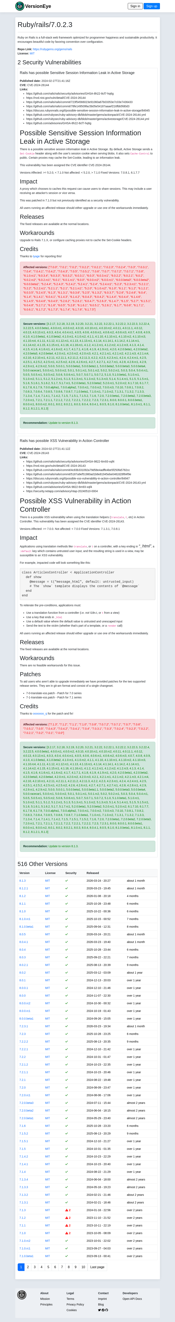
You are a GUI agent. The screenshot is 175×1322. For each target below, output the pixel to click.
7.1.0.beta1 (26, 1256)
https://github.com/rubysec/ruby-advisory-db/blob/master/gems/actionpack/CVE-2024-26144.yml (86, 114)
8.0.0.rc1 (24, 1011)
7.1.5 (22, 1148)
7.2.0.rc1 (24, 1095)
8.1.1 (22, 903)
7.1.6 (22, 1125)
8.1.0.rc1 (24, 919)
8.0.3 (22, 957)
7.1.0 (22, 1233)
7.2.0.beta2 (26, 1110)
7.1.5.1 (23, 1141)
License (50, 873)
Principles (46, 1304)
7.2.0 (22, 1087)
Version (24, 873)
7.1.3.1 (23, 1202)
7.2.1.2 (23, 1064)
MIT (32, 53)
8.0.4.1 (23, 942)
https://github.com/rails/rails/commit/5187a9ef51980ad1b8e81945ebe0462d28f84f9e (78, 474)
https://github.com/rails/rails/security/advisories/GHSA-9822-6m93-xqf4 (70, 461)
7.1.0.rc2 (24, 1240)
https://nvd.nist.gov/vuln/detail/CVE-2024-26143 (56, 465)
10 (83, 1267)
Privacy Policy (75, 1304)
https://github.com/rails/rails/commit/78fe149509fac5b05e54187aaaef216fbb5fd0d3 (78, 106)
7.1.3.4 (23, 1179)
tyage (36, 256)
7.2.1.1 (23, 1072)
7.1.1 (22, 1225)
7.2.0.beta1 (26, 1118)
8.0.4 (22, 949)
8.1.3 (22, 880)
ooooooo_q (40, 713)
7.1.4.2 (23, 1156)
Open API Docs (132, 1298)
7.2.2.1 (23, 1049)
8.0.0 (22, 995)
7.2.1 (22, 1079)
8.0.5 (22, 934)
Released (93, 873)
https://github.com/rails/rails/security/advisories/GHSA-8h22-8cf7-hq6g (70, 93)
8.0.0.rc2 (24, 1003)
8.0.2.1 (23, 965)
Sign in (135, 6)
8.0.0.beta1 (26, 1018)
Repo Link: (25, 49)
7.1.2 (22, 1217)
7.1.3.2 (23, 1194)
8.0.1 (22, 980)
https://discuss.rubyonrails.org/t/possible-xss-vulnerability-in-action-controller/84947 (78, 478)
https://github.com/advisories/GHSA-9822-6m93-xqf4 (59, 487)
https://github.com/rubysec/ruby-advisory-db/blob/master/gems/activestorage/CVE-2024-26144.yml (87, 119)
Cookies (72, 1310)
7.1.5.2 (23, 1133)
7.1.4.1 (23, 1164)
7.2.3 (22, 1034)
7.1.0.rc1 (24, 1248)
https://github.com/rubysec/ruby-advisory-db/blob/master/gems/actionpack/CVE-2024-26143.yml (86, 482)
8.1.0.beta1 (26, 926)
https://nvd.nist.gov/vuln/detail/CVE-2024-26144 (56, 97)
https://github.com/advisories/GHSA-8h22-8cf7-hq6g (58, 123)
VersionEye (38, 6)
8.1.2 (22, 896)
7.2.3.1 (23, 1026)
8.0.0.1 (23, 988)
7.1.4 (22, 1171)
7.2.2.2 (23, 1041)
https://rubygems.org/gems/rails (52, 49)
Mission (45, 1298)
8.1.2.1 (23, 888)
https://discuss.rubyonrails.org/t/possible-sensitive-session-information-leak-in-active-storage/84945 (88, 110)
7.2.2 (22, 1056)
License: (23, 53)
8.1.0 (22, 911)
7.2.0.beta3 (26, 1102)
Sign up (151, 6)
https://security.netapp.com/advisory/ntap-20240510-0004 (62, 491)
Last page (97, 1267)
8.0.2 (22, 972)
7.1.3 (22, 1210)
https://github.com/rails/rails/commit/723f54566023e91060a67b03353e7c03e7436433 (79, 102)
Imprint (102, 1298)
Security (70, 873)
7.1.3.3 (23, 1187)
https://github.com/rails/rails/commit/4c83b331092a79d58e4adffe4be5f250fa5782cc (78, 470)
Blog (101, 1304)
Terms (70, 1298)
